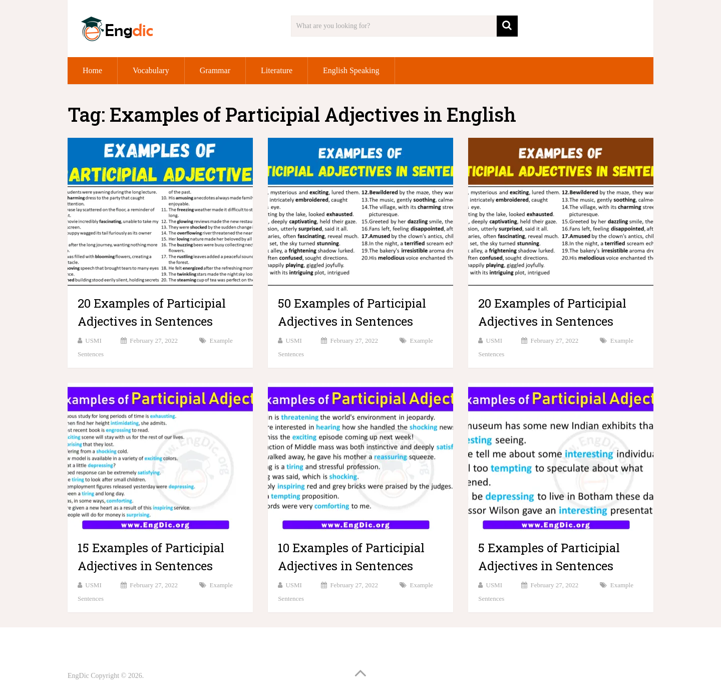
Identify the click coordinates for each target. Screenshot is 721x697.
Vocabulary (151, 70)
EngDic (78, 675)
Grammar (215, 70)
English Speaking (351, 70)
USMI (93, 340)
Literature (276, 70)
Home (92, 70)
